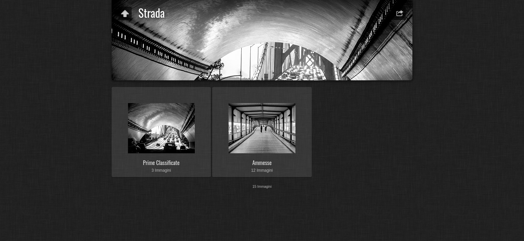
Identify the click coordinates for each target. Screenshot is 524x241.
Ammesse (262, 162)
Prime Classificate (161, 162)
